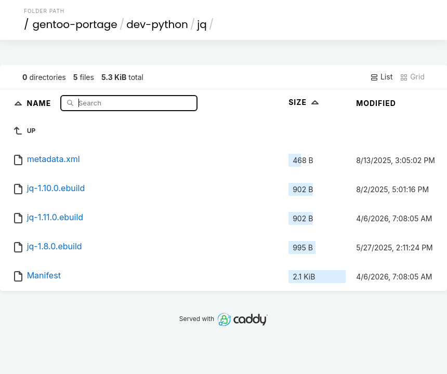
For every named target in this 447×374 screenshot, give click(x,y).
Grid (412, 77)
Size (304, 102)
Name (40, 102)
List (381, 77)
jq (201, 24)
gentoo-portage (75, 24)
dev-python (157, 24)
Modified (376, 103)
